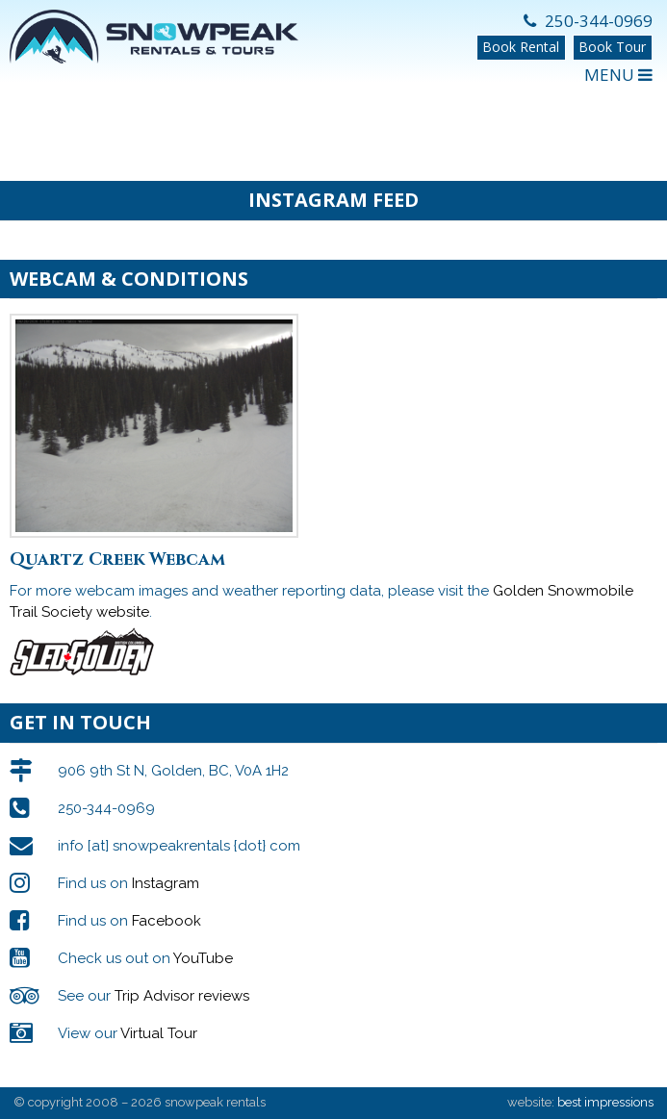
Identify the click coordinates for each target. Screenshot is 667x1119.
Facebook (166, 920)
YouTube (203, 958)
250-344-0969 (588, 21)
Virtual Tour (158, 1033)
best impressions (605, 1102)
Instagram (165, 883)
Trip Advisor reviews (182, 996)
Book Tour (612, 47)
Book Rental (520, 47)
